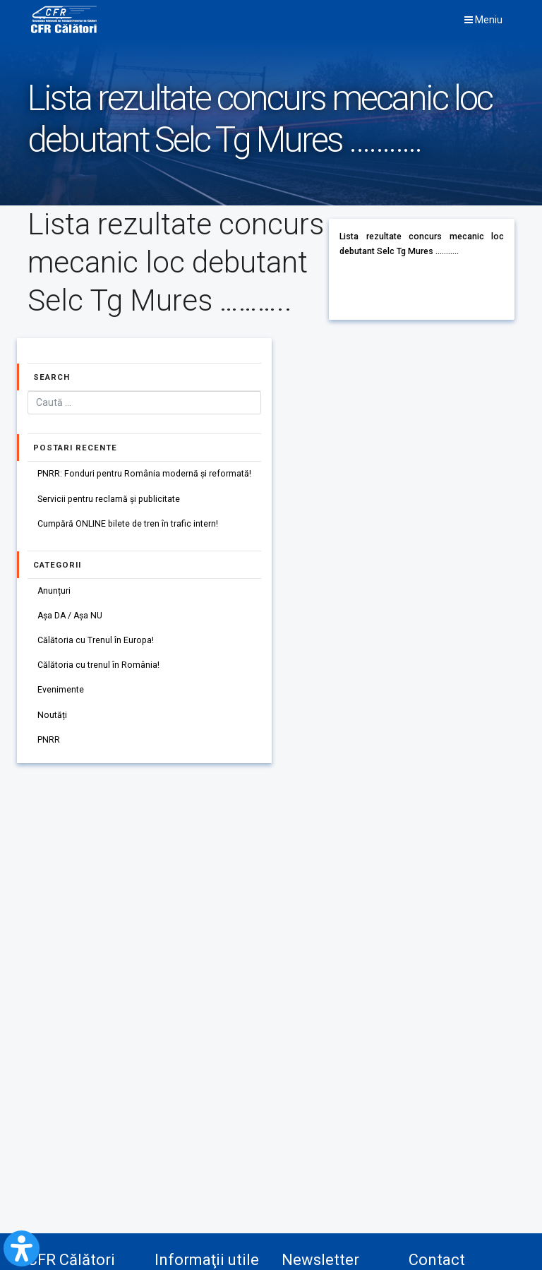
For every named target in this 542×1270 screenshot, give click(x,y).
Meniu (483, 19)
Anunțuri (54, 591)
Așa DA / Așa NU (70, 616)
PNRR (48, 740)
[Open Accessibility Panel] (22, 1248)
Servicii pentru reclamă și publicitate (108, 499)
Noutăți (52, 715)
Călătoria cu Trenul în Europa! (95, 640)
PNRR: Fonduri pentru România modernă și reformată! (144, 474)
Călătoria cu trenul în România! (98, 666)
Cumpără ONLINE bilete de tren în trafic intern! (127, 524)
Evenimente (60, 690)
